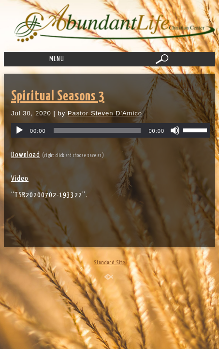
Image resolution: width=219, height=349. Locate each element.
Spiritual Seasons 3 (57, 96)
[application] (110, 130)
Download (25, 155)
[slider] (97, 130)
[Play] (19, 130)
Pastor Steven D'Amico (105, 113)
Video (20, 178)
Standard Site (109, 262)
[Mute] (175, 130)
